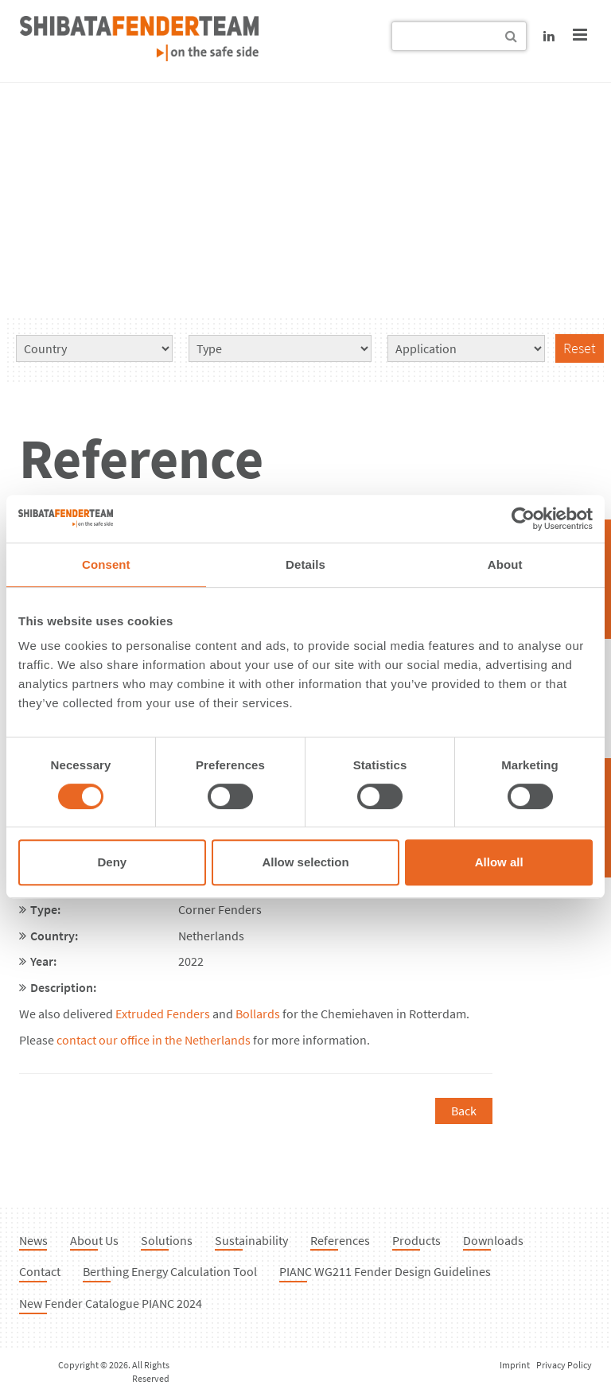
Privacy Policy (564, 1365)
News (33, 1240)
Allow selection (305, 862)
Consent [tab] (106, 564)
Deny (111, 862)
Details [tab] (305, 564)
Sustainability (251, 1240)
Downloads (493, 1240)
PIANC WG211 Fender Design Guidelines (385, 1271)
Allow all (499, 862)
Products (416, 1240)
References (340, 1240)
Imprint (515, 1365)
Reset (579, 348)
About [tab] (505, 564)
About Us (94, 1240)
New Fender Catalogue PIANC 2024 (110, 1303)
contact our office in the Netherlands (153, 1040)
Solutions (167, 1240)
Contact (39, 1271)
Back (464, 1111)
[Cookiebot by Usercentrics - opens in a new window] (523, 519)
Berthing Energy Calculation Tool (170, 1271)
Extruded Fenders (162, 1013)
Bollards (257, 1013)
